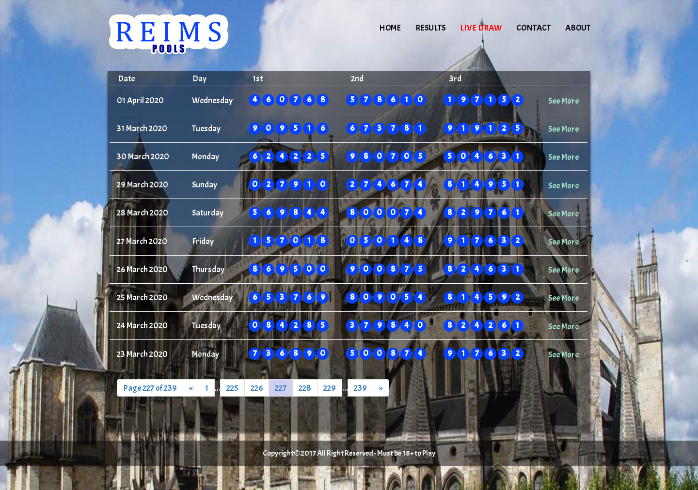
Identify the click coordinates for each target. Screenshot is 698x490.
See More (563, 100)
